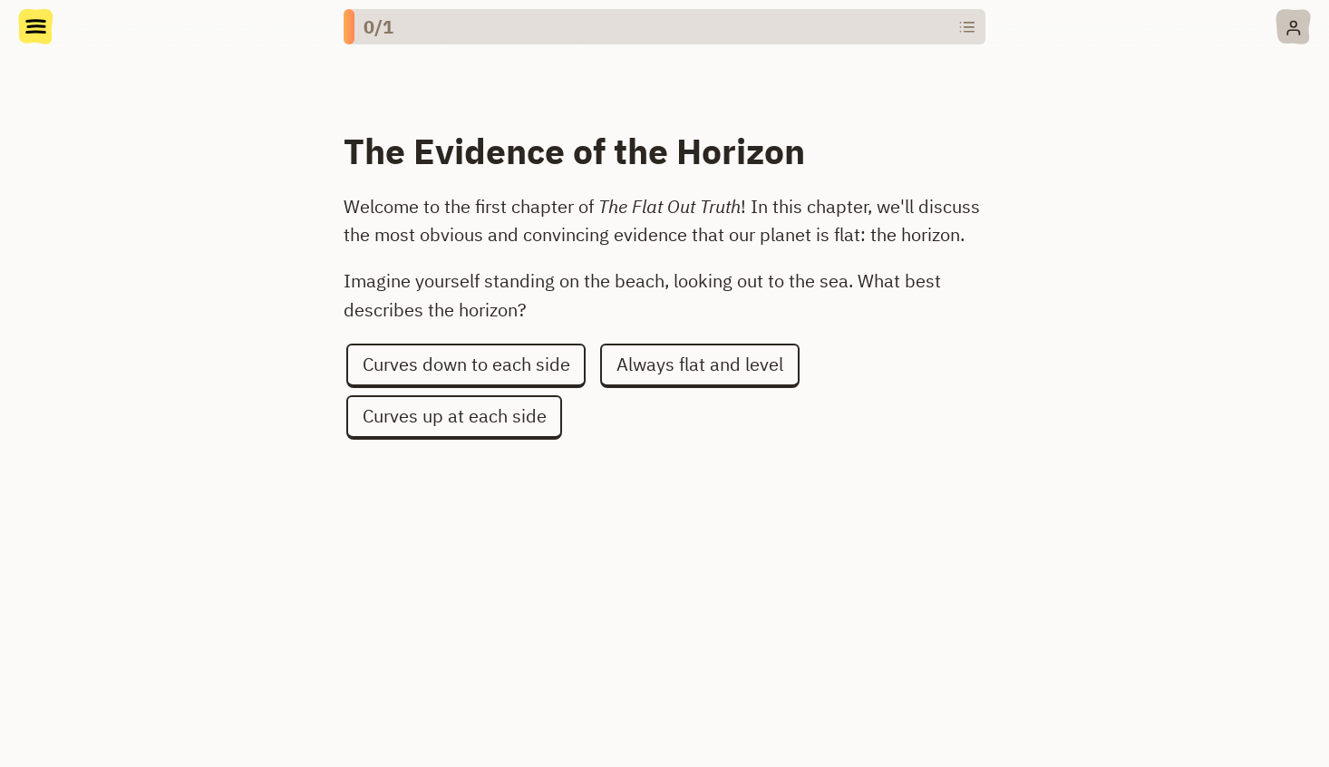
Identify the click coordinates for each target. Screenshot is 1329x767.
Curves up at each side (455, 415)
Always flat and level (699, 364)
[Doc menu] (36, 29)
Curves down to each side (466, 364)
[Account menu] (1293, 26)
